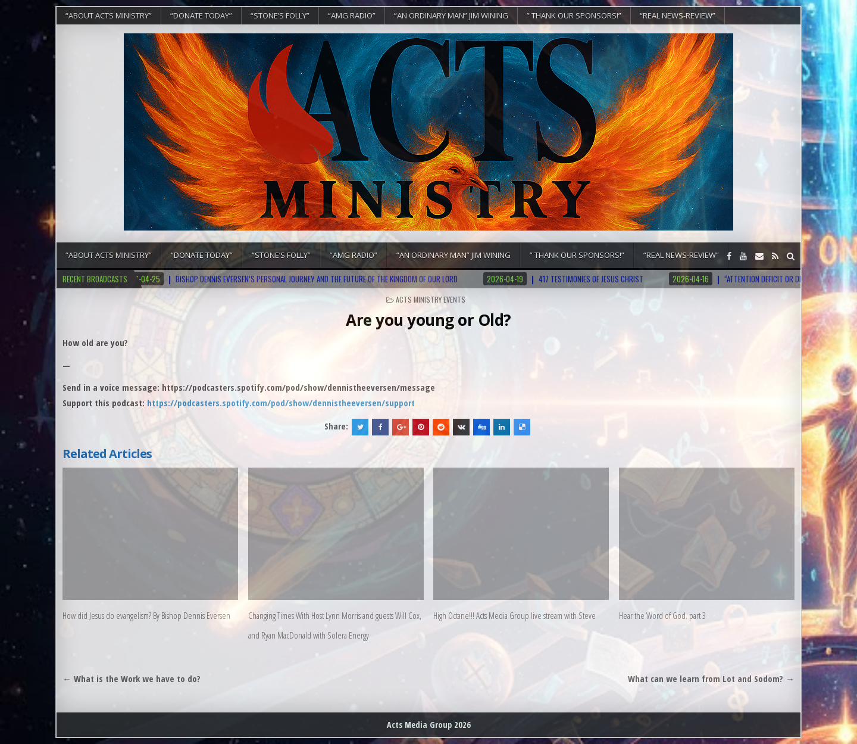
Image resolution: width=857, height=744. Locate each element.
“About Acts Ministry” (108, 15)
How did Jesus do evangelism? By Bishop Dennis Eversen (146, 615)
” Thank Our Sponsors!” (574, 15)
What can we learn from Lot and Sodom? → (711, 678)
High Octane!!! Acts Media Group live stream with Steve (514, 615)
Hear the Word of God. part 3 (662, 615)
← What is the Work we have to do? (131, 678)
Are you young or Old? (428, 320)
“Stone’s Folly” (280, 15)
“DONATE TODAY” (201, 15)
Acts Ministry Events (430, 299)
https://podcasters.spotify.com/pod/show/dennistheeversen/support (281, 403)
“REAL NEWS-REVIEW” (677, 15)
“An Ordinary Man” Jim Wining (451, 15)
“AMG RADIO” (352, 15)
